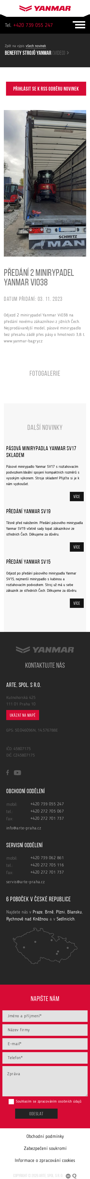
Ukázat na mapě (23, 715)
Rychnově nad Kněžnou (27, 919)
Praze (37, 912)
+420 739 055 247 (29, 25)
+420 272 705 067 (47, 811)
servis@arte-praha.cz (25, 882)
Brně (49, 912)
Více (76, 497)
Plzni (60, 912)
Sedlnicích (66, 919)
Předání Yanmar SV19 (28, 512)
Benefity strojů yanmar (37, 53)
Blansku (74, 912)
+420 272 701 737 (47, 818)
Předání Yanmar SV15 (28, 562)
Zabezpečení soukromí (45, 1148)
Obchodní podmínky (45, 1136)
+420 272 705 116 (47, 865)
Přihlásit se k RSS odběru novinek (46, 89)
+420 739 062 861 (47, 858)
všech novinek (36, 46)
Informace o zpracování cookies (45, 1160)
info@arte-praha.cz (23, 828)
